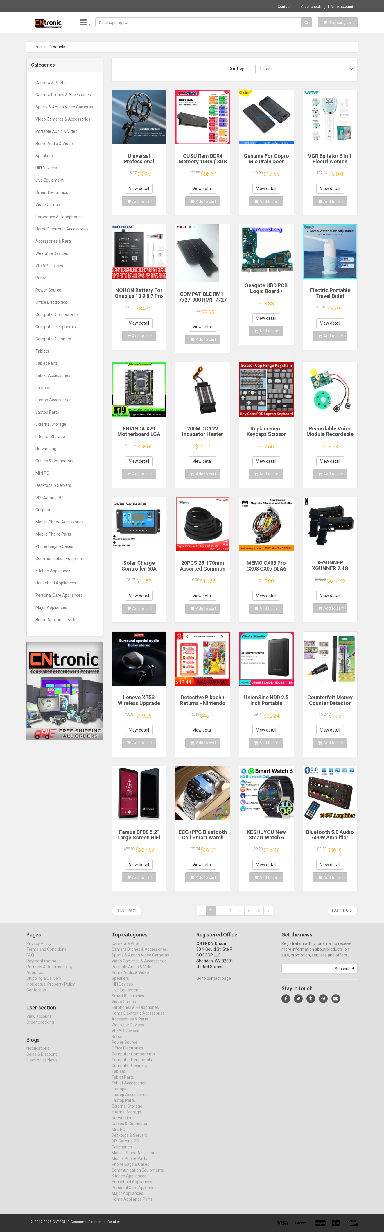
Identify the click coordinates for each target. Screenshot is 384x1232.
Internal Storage (50, 436)
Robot (40, 278)
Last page (342, 911)
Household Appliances (55, 583)
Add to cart (139, 201)
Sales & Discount (41, 1059)
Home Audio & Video (54, 143)
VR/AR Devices (49, 265)
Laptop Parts (47, 412)
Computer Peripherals (55, 326)
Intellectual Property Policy (50, 989)
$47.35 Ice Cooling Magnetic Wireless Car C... (111, 5)
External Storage (50, 424)
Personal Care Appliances (58, 595)
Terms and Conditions (46, 954)
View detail (139, 188)
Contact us (286, 7)
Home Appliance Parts (55, 619)
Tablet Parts (46, 363)
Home (36, 46)
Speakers (44, 155)
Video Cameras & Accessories (62, 119)
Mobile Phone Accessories (59, 522)
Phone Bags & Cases (54, 546)
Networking (45, 448)
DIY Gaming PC (49, 497)
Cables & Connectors (54, 461)
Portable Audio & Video (56, 131)
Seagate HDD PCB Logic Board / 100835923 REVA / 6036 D (266, 293)
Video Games (47, 204)
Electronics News (42, 1065)
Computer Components (57, 314)
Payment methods (43, 966)
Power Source (48, 290)
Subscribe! (344, 974)
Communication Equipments (61, 558)
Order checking (313, 7)
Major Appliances (51, 607)
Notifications (37, 1054)
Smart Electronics (51, 192)
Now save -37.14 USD (50, 6)
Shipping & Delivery (43, 983)
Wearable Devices (51, 253)
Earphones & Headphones (59, 216)
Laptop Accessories (53, 400)
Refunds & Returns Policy (49, 972)
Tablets (42, 351)
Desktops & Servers (53, 485)
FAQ (30, 960)
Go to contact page (213, 983)
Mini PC (42, 473)
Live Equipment (49, 180)
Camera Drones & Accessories (63, 94)
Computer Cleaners (53, 339)
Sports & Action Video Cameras (64, 107)
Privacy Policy (38, 948)
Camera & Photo (50, 82)
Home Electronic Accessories (62, 229)
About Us (34, 977)
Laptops (42, 387)
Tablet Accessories (52, 375)
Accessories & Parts (53, 241)
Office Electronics (51, 302)
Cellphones (45, 509)
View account (342, 7)
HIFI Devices (46, 168)
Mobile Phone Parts (53, 534)
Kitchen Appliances (52, 570)
